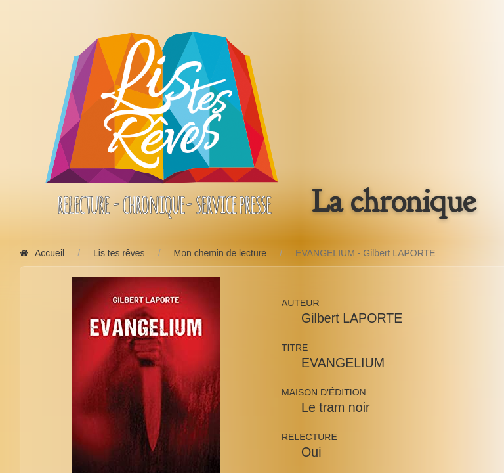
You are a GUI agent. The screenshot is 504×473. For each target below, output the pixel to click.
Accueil (42, 253)
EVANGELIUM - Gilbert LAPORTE (365, 253)
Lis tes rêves (119, 253)
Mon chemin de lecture (220, 253)
